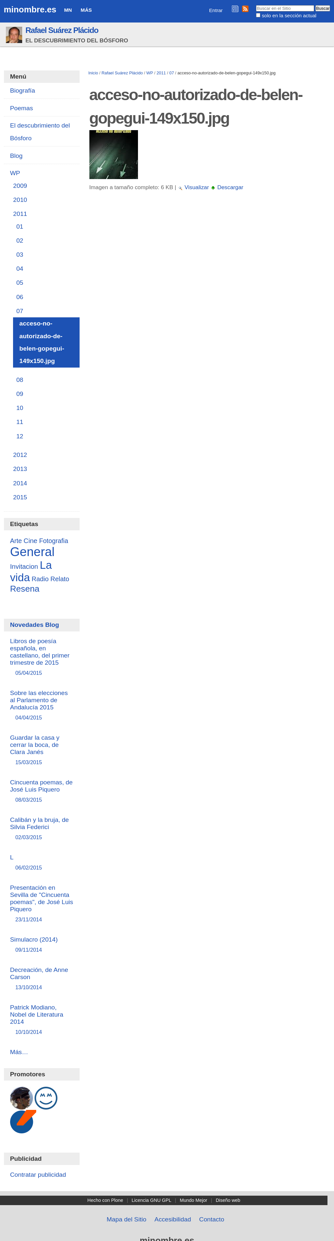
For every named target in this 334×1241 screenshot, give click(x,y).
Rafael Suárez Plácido (61, 30)
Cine (30, 540)
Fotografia (53, 540)
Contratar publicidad (38, 1174)
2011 (161, 72)
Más (86, 10)
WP (149, 72)
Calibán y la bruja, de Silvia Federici (42, 828)
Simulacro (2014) (42, 945)
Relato (59, 579)
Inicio (93, 72)
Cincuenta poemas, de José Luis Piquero (42, 791)
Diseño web (228, 1200)
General (32, 552)
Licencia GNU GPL (152, 1200)
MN (68, 10)
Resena (24, 589)
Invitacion (24, 566)
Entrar (216, 10)
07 (171, 72)
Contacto (211, 1219)
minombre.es (30, 9)
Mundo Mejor (193, 1200)
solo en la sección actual (289, 15)
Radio (40, 579)
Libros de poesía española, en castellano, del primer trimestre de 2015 (42, 657)
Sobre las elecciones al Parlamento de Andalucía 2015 (42, 705)
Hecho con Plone (105, 1200)
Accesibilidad (173, 1219)
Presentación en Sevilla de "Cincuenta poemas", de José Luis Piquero (42, 904)
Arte (16, 540)
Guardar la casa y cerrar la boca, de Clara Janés (42, 750)
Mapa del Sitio (126, 1219)
